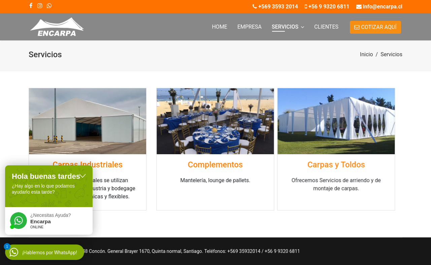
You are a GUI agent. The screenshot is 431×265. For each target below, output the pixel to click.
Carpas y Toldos (316, 164)
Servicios (285, 27)
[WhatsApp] (49, 5)
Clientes (326, 27)
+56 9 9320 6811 (329, 6)
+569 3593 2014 (278, 6)
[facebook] (31, 5)
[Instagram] (39, 5)
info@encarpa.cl (382, 6)
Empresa (249, 27)
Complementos (209, 164)
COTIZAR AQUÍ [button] (375, 27)
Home (219, 27)
